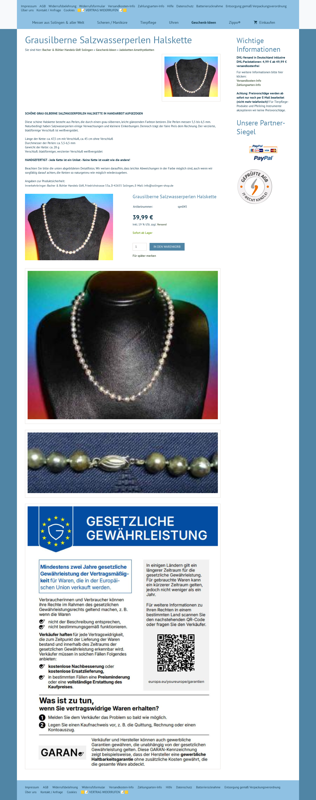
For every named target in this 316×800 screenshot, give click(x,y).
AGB (43, 6)
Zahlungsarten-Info (151, 6)
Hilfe (170, 6)
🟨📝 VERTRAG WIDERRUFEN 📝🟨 (102, 10)
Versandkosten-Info (121, 6)
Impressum (29, 6)
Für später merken (144, 256)
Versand (162, 224)
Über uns (27, 10)
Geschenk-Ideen (106, 50)
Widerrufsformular (92, 6)
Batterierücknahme (209, 6)
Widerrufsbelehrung (62, 6)
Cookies (69, 10)
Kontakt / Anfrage (48, 10)
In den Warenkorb (167, 247)
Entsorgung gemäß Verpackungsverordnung (256, 6)
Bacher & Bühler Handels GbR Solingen (67, 50)
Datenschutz (184, 6)
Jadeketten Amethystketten (136, 50)
